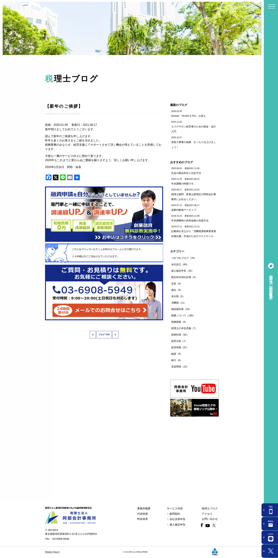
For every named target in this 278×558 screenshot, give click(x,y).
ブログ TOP (104, 334)
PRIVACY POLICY (52, 552)
